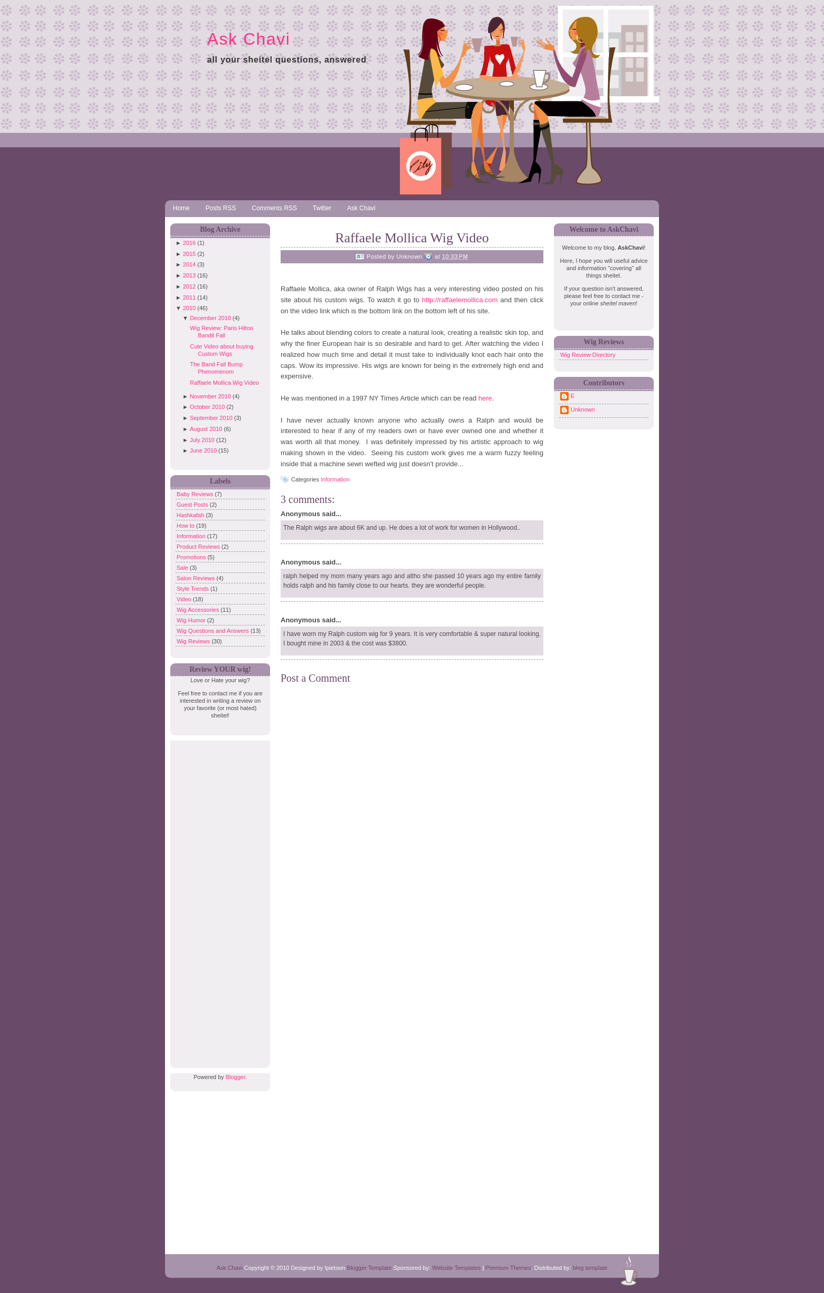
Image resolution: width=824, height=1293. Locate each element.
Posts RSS (220, 208)
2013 (189, 275)
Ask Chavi (248, 38)
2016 (189, 243)
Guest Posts (193, 504)
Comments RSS (274, 208)
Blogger (235, 1077)
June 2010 (203, 450)
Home (181, 208)
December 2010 (210, 318)
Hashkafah (191, 515)
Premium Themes (508, 1268)
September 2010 (211, 418)
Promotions (192, 557)
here (485, 398)
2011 (189, 297)
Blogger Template (369, 1268)
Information (192, 536)
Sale (183, 568)
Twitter (322, 208)
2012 (189, 286)
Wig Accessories (199, 610)
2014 (189, 264)
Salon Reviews (197, 578)
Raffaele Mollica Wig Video (224, 382)
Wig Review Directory (587, 355)
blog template (590, 1268)
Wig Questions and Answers (214, 631)
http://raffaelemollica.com (460, 300)
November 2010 (210, 396)
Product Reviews (199, 546)
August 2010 (206, 429)
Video (185, 599)
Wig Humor (192, 620)
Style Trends (193, 589)
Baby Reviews (196, 494)
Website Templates (456, 1268)
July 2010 (202, 440)
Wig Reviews (194, 641)
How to (186, 525)
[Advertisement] (218, 898)
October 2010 (207, 407)
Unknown (583, 409)
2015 (189, 254)
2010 (189, 308)
